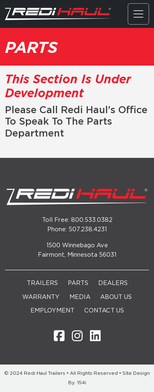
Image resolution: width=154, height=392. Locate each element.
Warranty (41, 297)
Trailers (42, 283)
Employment (52, 310)
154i (81, 383)
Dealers (113, 283)
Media (79, 297)
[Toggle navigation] (138, 14)
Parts (78, 283)
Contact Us (104, 310)
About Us (116, 297)
